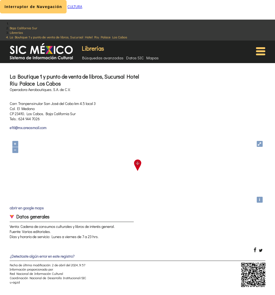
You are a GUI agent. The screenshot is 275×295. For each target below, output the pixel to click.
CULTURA (74, 6)
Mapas (152, 57)
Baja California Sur (23, 28)
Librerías (16, 32)
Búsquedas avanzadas (103, 57)
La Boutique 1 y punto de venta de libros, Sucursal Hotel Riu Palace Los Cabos (68, 37)
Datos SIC (135, 57)
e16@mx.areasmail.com (28, 127)
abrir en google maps (27, 207)
